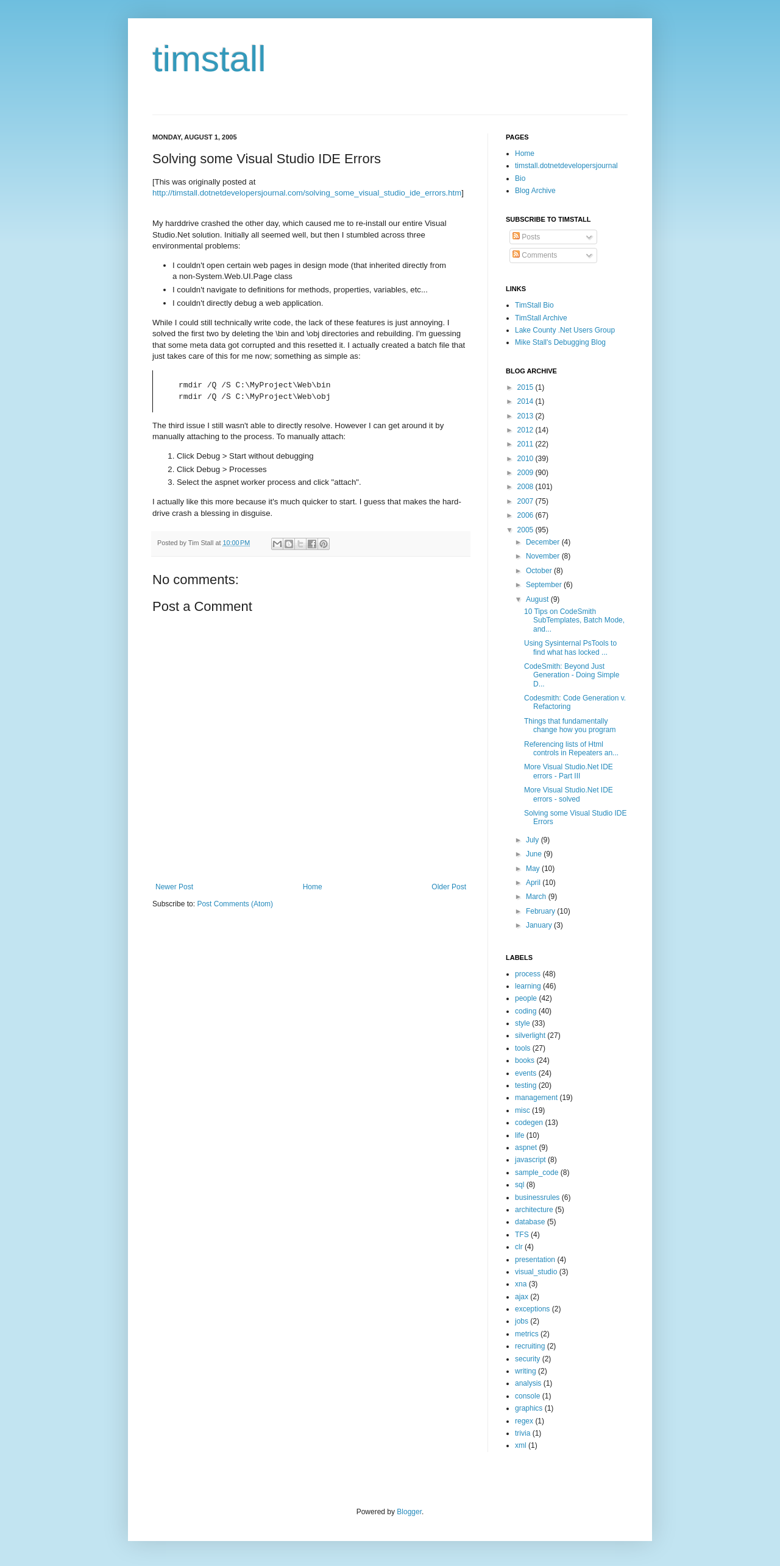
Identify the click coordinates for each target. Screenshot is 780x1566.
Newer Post (174, 887)
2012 (526, 430)
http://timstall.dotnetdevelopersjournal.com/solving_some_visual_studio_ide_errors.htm (306, 192)
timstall (209, 58)
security (527, 1359)
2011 (526, 444)
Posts (526, 237)
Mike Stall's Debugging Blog (560, 342)
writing (525, 1371)
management (536, 1097)
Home (312, 887)
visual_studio (536, 1272)
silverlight (530, 1035)
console (527, 1396)
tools (522, 1048)
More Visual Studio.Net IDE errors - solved (568, 794)
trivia (522, 1433)
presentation (535, 1259)
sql (519, 1184)
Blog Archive (535, 190)
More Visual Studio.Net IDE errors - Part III (568, 771)
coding (525, 1011)
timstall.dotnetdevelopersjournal (566, 165)
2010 (526, 458)
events (525, 1073)
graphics (528, 1408)
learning (528, 986)
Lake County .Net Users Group (565, 330)
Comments (534, 255)
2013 (526, 416)
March (537, 896)
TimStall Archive (541, 318)
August (538, 599)
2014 (526, 401)
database (530, 1222)
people (526, 998)
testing (525, 1085)
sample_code (536, 1172)
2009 (526, 472)
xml (520, 1445)
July (533, 840)
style (522, 1023)
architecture (534, 1209)
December (544, 542)
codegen (529, 1122)
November (544, 556)
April (534, 882)
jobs (521, 1321)
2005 (526, 530)
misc (522, 1110)
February (541, 911)
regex (524, 1421)
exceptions (532, 1309)
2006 (526, 515)
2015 (526, 387)
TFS (522, 1234)
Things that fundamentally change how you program (569, 725)
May (534, 868)
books (524, 1060)
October (540, 570)
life (519, 1135)
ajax (521, 1297)
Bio (520, 178)
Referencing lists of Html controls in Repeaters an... (571, 748)
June (535, 854)
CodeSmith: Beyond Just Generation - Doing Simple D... (571, 675)
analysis (528, 1383)
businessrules (537, 1197)
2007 (526, 501)
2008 (526, 486)
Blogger (409, 1512)
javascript (530, 1159)
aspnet (526, 1147)
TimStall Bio (534, 305)
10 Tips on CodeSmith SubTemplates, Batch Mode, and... (574, 620)
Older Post (448, 887)
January (540, 925)
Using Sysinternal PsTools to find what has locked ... (570, 647)
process (528, 974)
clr (519, 1247)
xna (520, 1284)
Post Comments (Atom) (235, 904)
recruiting (530, 1346)
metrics (527, 1334)
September (545, 584)
